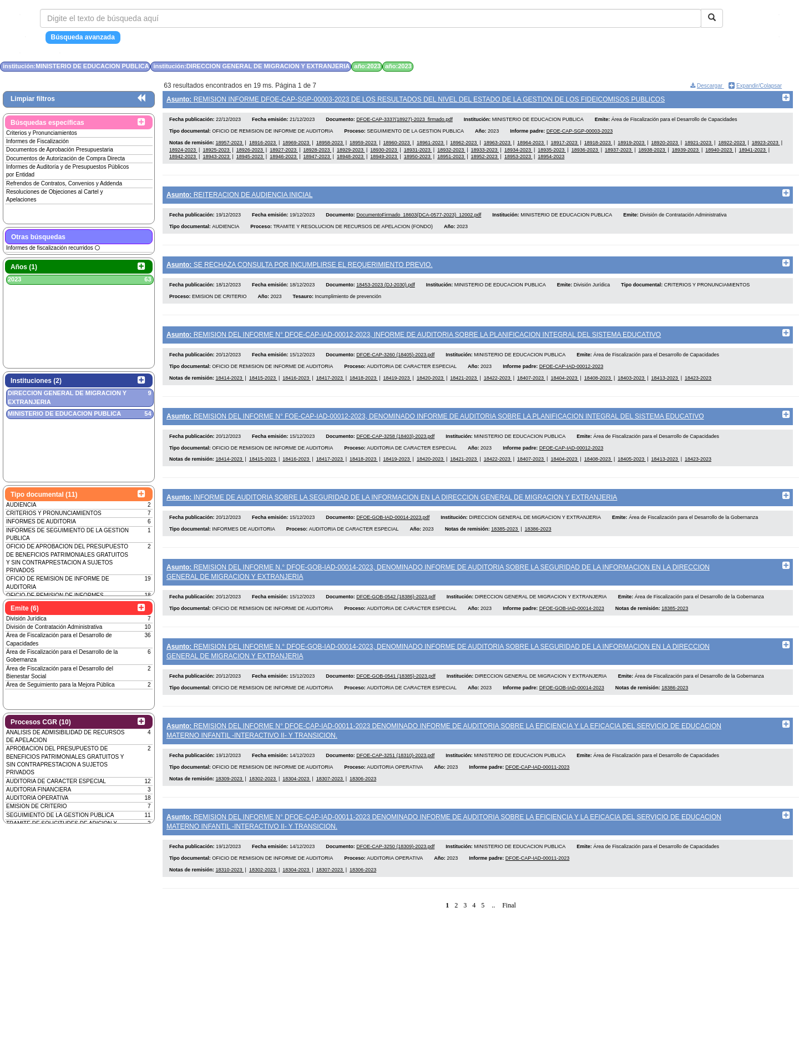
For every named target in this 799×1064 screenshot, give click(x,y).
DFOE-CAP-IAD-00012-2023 (571, 377)
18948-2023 (351, 159)
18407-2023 (531, 388)
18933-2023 (485, 152)
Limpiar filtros (33, 99)
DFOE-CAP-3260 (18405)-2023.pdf (395, 366)
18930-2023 (384, 152)
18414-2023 (230, 388)
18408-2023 (598, 388)
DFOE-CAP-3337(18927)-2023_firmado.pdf (404, 122)
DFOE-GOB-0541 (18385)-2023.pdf (396, 697)
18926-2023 (250, 152)
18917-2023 (564, 145)
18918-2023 (598, 145)
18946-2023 (284, 159)
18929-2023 (351, 152)
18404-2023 (564, 388)
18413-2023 (665, 388)
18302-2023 (263, 803)
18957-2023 (230, 145)
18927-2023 (284, 152)
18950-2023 (418, 159)
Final (509, 932)
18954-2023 (551, 159)
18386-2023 (538, 545)
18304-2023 (296, 803)
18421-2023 (464, 388)
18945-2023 (250, 159)
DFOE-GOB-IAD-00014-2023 (571, 627)
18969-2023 (296, 145)
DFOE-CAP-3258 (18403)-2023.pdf (395, 449)
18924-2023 (183, 152)
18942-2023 (183, 159)
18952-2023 (485, 159)
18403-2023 (632, 388)
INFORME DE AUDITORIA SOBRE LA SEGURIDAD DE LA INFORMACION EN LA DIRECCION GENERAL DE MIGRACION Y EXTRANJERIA (391, 511)
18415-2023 (263, 388)
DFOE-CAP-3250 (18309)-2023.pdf (395, 873)
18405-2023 (632, 473)
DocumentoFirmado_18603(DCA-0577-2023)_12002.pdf (418, 220)
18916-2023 (263, 145)
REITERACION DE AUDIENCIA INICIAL (239, 197)
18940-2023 (719, 152)
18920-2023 (665, 145)
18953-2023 (518, 159)
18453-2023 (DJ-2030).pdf (385, 293)
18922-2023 (732, 145)
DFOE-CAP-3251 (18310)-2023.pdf (395, 780)
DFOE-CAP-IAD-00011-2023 (537, 791)
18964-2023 (531, 145)
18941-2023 (753, 152)
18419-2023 (397, 388)
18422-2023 (498, 388)
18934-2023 (518, 152)
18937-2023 (619, 152)
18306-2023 (363, 803)
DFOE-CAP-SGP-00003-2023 (580, 134)
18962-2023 (464, 145)
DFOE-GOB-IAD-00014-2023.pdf (392, 534)
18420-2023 (431, 388)
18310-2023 (230, 897)
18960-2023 (397, 145)
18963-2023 (498, 145)
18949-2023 (384, 159)
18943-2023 (217, 159)
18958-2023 (330, 145)
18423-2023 (698, 388)
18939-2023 (686, 152)
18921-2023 (699, 145)
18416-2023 (296, 388)
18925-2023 (217, 152)
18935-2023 (552, 152)
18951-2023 (451, 159)
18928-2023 (318, 152)
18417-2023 (330, 388)
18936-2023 (586, 152)
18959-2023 (364, 145)
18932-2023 (451, 152)
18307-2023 (330, 803)
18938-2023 (652, 152)
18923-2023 (766, 145)
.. (493, 932)
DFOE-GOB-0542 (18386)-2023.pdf (396, 616)
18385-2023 (505, 545)
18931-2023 (418, 152)
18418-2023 (364, 388)
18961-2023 (431, 145)
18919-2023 (632, 145)
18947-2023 (318, 159)
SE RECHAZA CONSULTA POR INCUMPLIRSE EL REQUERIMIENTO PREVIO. (299, 270)
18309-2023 (230, 803)
